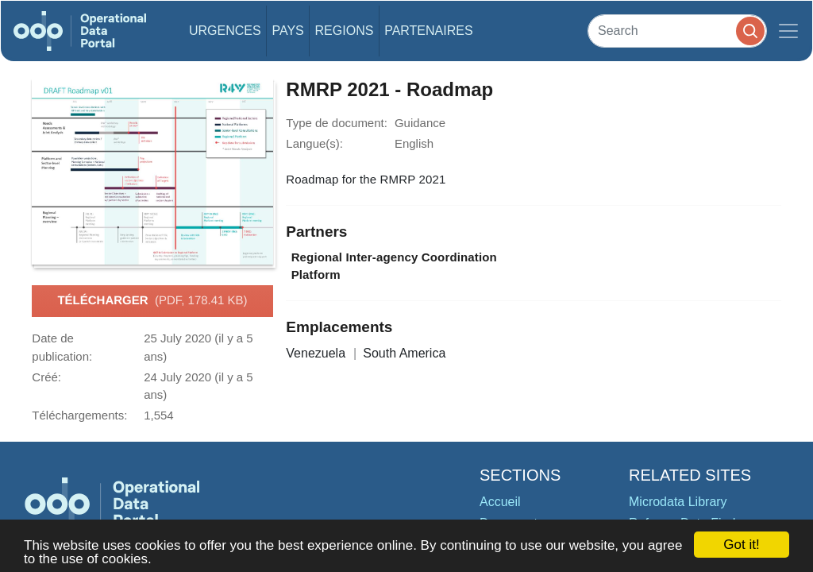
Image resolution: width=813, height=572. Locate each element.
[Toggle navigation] (788, 31)
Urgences (225, 30)
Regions (344, 30)
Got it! (741, 544)
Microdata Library (678, 501)
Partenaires (428, 30)
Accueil (500, 501)
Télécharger (152, 301)
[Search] (677, 30)
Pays (287, 30)
